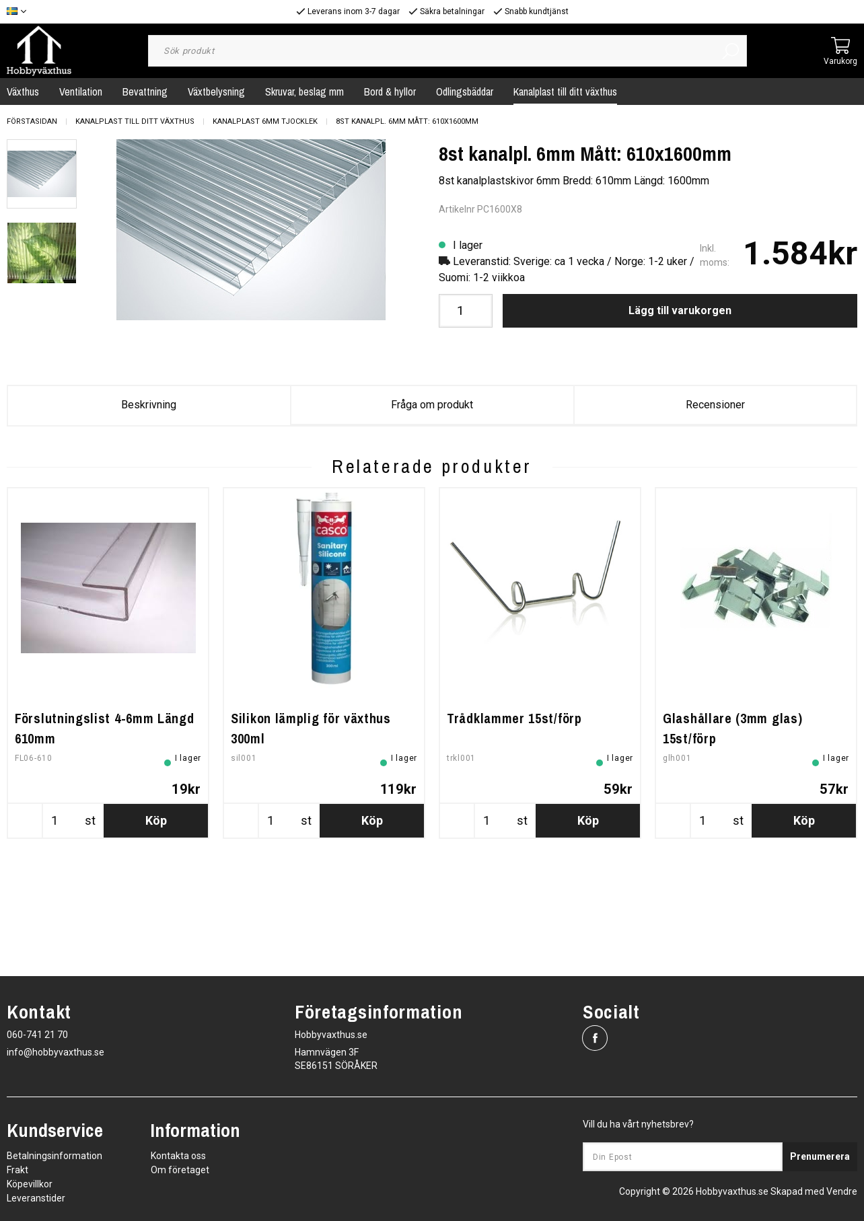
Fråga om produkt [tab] (432, 404)
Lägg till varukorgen (679, 310)
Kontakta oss (178, 1155)
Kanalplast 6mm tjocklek (265, 121)
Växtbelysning (216, 91)
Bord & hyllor (390, 91)
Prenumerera (820, 1156)
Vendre (841, 1191)
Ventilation (80, 91)
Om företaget (180, 1169)
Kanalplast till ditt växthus (565, 91)
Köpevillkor (29, 1184)
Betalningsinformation (54, 1155)
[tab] (41, 174)
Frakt (17, 1169)
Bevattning (145, 91)
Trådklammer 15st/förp (514, 815)
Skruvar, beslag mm (304, 91)
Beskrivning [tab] (148, 404)
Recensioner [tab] (715, 404)
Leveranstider (36, 1198)
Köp (156, 917)
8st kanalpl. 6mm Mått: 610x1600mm (407, 121)
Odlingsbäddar (464, 91)
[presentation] (42, 174)
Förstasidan (32, 121)
